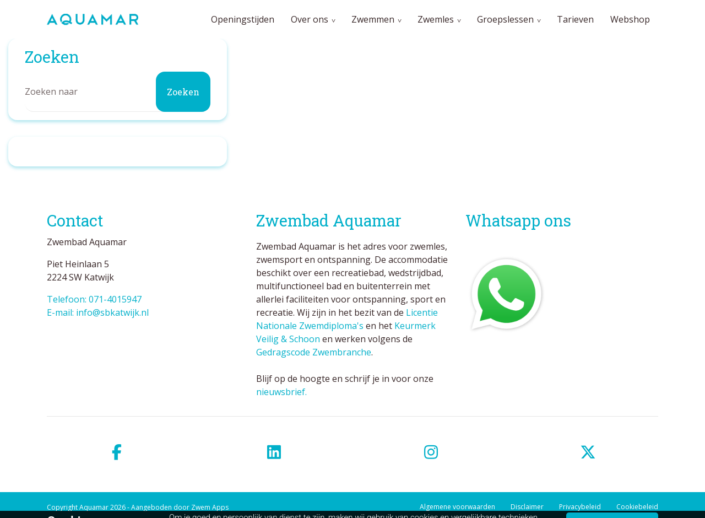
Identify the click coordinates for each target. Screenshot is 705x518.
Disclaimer (527, 506)
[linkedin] (274, 452)
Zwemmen (372, 19)
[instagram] (431, 452)
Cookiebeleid (637, 506)
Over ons (309, 19)
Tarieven (575, 19)
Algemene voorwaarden (457, 506)
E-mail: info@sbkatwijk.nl (98, 312)
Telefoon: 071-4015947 (94, 299)
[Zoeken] (117, 92)
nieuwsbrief (280, 392)
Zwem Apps (210, 507)
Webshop (630, 19)
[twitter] (588, 452)
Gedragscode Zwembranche (313, 352)
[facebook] (117, 452)
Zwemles (435, 19)
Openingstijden (242, 19)
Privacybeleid (580, 506)
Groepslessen (505, 19)
